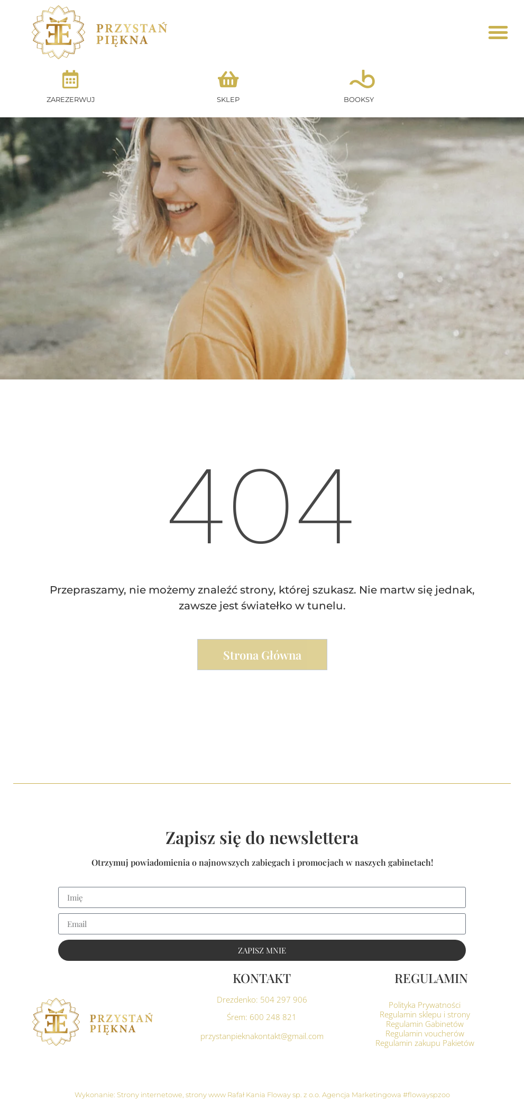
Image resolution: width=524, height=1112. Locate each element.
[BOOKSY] (359, 79)
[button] (498, 32)
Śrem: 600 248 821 (262, 1017)
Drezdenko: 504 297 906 (262, 999)
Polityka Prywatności (425, 1004)
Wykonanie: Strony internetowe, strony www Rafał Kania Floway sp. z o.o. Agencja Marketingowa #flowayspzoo (262, 1094)
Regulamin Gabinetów (425, 1023)
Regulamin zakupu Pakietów (424, 1042)
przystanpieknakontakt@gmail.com (262, 1036)
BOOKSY (359, 99)
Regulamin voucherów (424, 1033)
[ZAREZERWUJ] (70, 79)
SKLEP (228, 99)
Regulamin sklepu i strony (425, 1014)
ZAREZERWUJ (71, 99)
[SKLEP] (228, 79)
